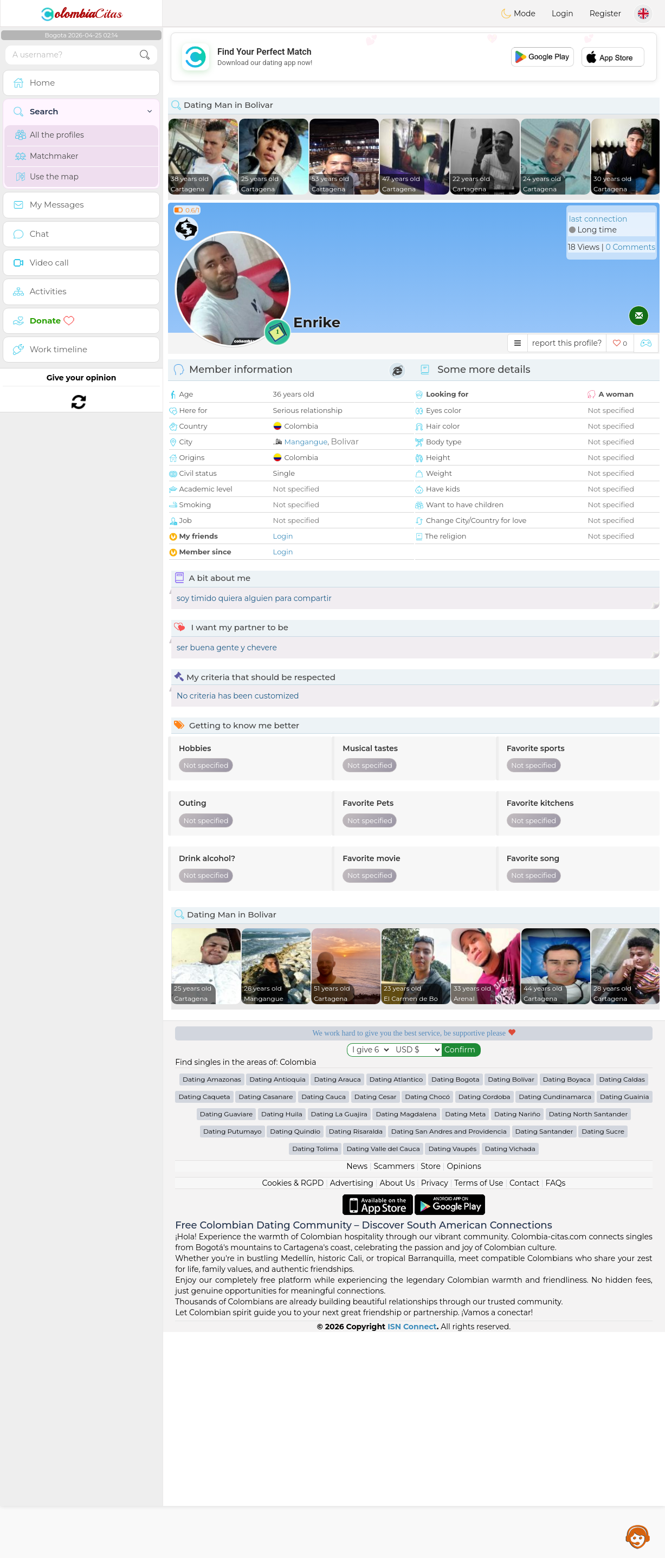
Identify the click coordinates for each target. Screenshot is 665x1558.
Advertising (351, 1409)
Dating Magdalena (406, 1340)
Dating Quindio (295, 1357)
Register (605, 13)
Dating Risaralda (356, 1357)
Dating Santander (544, 1357)
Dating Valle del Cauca (382, 1374)
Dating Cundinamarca (555, 1322)
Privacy (434, 1409)
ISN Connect (412, 1552)
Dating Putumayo (232, 1357)
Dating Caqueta (204, 1322)
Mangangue (306, 441)
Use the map (47, 176)
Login (562, 13)
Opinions (464, 1392)
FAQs (556, 1409)
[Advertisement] (414, 57)
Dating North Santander (588, 1340)
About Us (397, 1409)
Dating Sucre (603, 1357)
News (356, 1392)
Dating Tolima (315, 1374)
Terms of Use (478, 1409)
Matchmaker (47, 156)
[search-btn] (144, 55)
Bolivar (345, 441)
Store (431, 1392)
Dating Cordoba (485, 1322)
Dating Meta (465, 1340)
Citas (81, 13)
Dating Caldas (622, 1305)
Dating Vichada (510, 1374)
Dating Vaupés (452, 1374)
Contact (524, 1409)
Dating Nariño (517, 1340)
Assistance (638, 1536)
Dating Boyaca (567, 1305)
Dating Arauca (337, 1305)
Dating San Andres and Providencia (449, 1357)
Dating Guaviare (226, 1340)
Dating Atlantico (396, 1305)
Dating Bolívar (511, 1305)
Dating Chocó (427, 1322)
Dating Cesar (375, 1322)
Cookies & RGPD (293, 1409)
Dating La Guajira (339, 1340)
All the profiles (49, 135)
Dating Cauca (323, 1322)
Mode (518, 13)
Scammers (393, 1392)
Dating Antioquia (277, 1305)
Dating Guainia (624, 1322)
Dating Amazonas (212, 1305)
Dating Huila (281, 1340)
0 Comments (630, 247)
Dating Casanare (265, 1322)
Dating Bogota (455, 1305)
